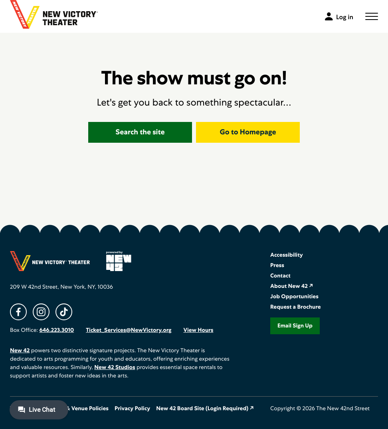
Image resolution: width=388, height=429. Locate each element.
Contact (280, 275)
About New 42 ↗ (291, 286)
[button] (371, 16)
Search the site (140, 132)
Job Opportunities (294, 296)
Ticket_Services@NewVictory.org (128, 330)
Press (277, 265)
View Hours (198, 330)
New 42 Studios (114, 367)
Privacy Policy (132, 408)
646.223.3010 (56, 330)
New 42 (20, 350)
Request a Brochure (295, 307)
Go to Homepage (248, 132)
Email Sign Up (295, 325)
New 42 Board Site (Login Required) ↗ (205, 408)
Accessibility (286, 255)
